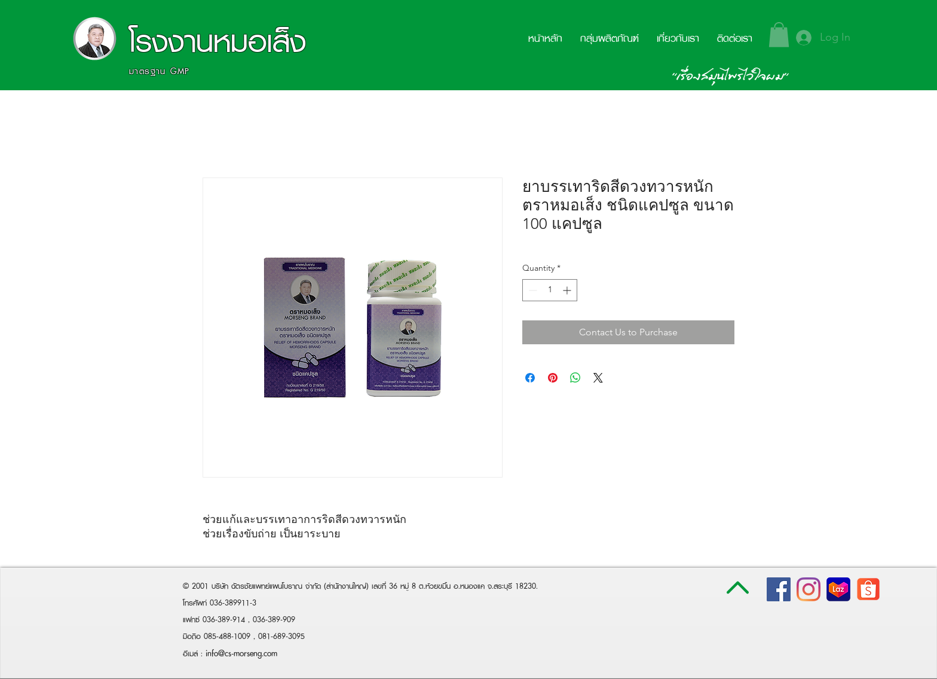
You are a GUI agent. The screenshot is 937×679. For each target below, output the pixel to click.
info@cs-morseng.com (241, 653)
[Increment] (568, 290)
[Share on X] (598, 378)
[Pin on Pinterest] (553, 378)
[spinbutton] (550, 290)
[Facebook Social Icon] (779, 589)
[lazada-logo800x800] (838, 589)
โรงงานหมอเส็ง (217, 41)
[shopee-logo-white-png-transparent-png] (868, 589)
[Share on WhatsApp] (575, 378)
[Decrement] (531, 290)
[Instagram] (808, 589)
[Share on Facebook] (530, 378)
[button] (778, 34)
